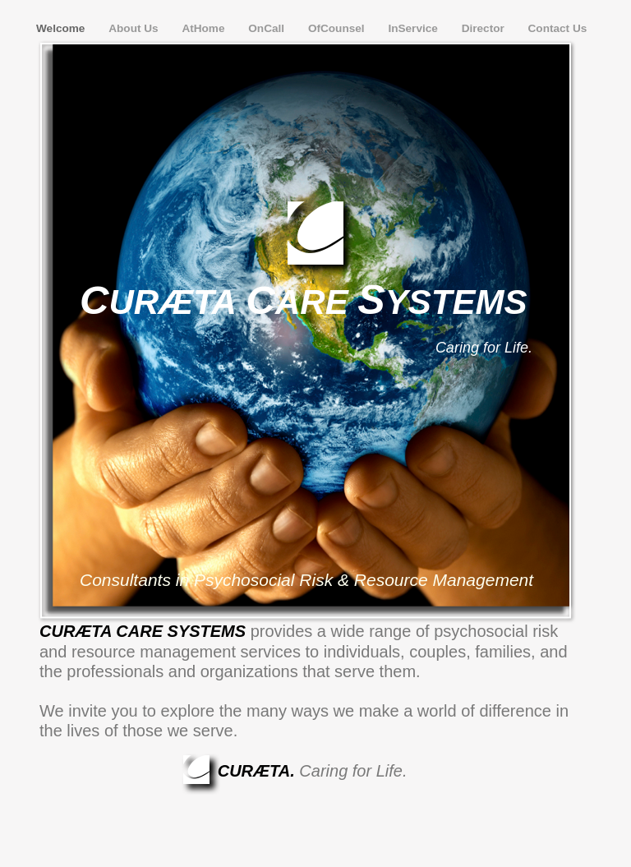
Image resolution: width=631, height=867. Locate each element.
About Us (134, 28)
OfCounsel (338, 28)
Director (485, 28)
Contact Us (557, 28)
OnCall (268, 28)
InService (414, 28)
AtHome (205, 28)
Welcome (62, 28)
